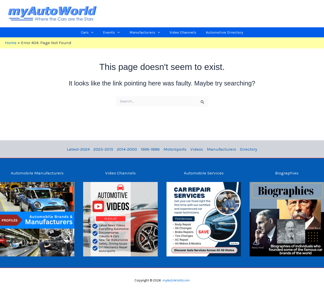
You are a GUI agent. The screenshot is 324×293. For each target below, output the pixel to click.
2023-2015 (106, 149)
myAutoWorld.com (176, 280)
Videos (195, 149)
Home (11, 42)
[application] (100, 32)
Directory (244, 149)
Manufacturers (218, 149)
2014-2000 (129, 149)
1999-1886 (150, 149)
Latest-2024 (82, 149)
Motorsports (174, 149)
